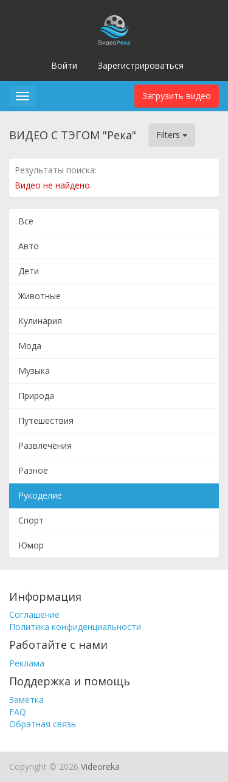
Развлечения (45, 445)
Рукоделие (40, 495)
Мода (29, 345)
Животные (39, 296)
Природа (36, 395)
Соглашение (34, 614)
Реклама (26, 663)
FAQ (17, 712)
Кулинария (40, 321)
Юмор (31, 545)
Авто (28, 246)
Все (25, 221)
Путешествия (46, 420)
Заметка (26, 699)
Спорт (31, 520)
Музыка (34, 370)
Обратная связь (42, 724)
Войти (64, 65)
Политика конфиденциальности (75, 626)
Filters (171, 134)
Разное (33, 470)
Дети (28, 271)
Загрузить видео (176, 96)
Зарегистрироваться (141, 65)
